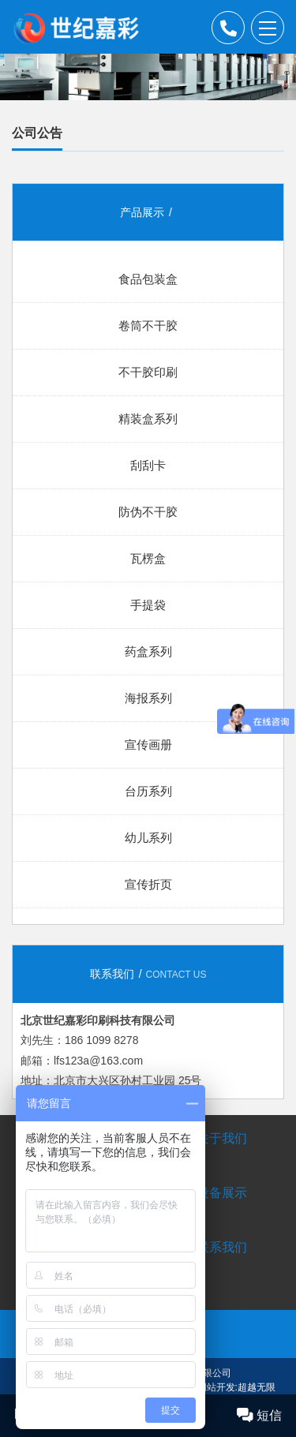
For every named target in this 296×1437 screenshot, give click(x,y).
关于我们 (222, 1138)
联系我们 (222, 1247)
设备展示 (222, 1192)
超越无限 (256, 1387)
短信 (259, 1415)
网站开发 (216, 1387)
